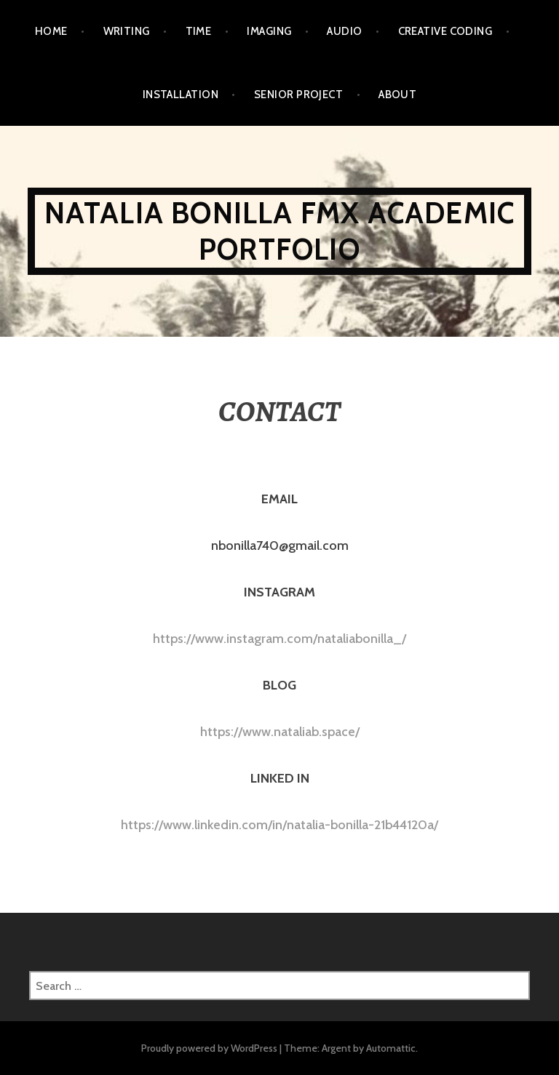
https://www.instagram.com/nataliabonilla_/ (279, 639)
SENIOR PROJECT (298, 94)
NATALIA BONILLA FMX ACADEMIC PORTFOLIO (279, 231)
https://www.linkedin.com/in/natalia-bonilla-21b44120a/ (279, 825)
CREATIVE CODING (445, 31)
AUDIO (344, 31)
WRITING (126, 31)
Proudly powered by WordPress (209, 1048)
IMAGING (269, 31)
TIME (199, 31)
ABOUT (397, 94)
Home (51, 31)
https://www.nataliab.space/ (280, 732)
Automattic (391, 1048)
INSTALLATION (180, 94)
